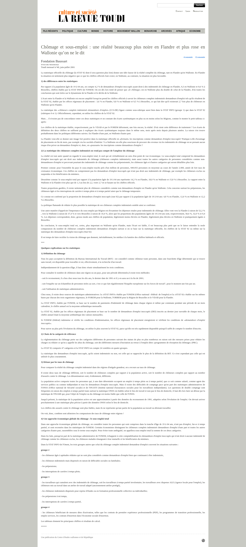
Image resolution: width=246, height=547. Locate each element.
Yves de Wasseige (50, 65)
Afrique (180, 31)
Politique (67, 31)
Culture (82, 31)
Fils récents (50, 31)
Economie (195, 31)
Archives (166, 31)
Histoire (108, 31)
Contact (179, 11)
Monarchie (150, 31)
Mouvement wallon (128, 31)
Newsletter (198, 11)
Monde (95, 31)
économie (188, 57)
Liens (188, 11)
